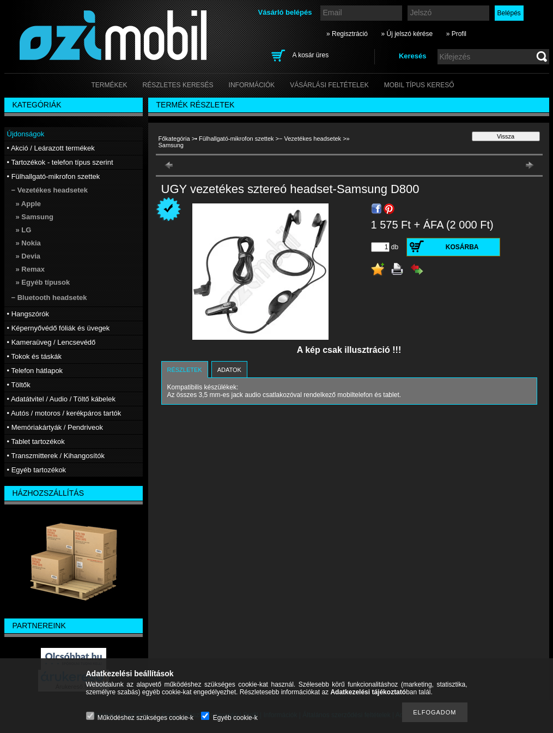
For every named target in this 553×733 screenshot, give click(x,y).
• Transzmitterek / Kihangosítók (56, 456)
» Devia (28, 256)
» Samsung (34, 217)
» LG (24, 230)
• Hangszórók (28, 314)
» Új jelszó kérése (407, 34)
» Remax (30, 269)
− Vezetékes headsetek (310, 138)
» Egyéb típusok (43, 282)
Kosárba (462, 247)
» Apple (28, 204)
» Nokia (28, 243)
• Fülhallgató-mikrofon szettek (234, 138)
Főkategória (174, 138)
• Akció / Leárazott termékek (51, 148)
